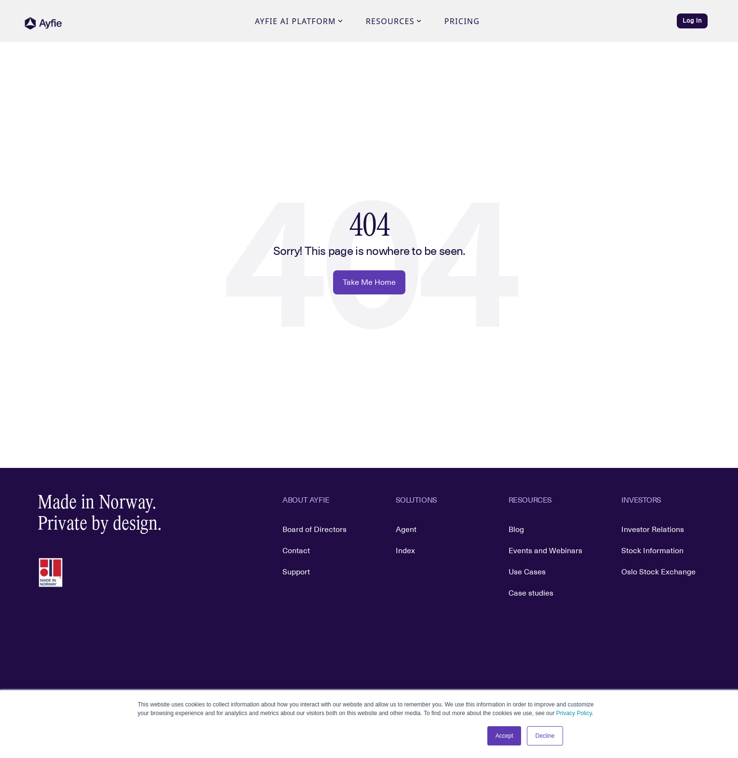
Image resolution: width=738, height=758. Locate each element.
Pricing (462, 21)
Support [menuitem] (296, 572)
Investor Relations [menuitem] (652, 529)
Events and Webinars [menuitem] (545, 551)
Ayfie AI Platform (299, 21)
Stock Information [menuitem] (652, 551)
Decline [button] (544, 735)
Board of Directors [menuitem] (314, 529)
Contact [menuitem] (296, 551)
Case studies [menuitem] (531, 593)
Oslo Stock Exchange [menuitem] (658, 572)
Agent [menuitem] (406, 529)
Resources (393, 21)
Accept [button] (504, 735)
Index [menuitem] (405, 551)
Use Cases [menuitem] (527, 572)
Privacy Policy (574, 713)
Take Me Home (369, 282)
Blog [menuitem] (516, 529)
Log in (692, 20)
